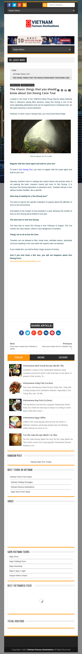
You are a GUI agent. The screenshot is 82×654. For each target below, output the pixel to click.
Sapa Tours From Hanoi (20, 492)
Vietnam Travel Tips (21, 74)
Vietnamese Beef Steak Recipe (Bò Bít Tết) (43, 365)
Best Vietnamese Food (20, 585)
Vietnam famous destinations (22, 487)
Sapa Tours (14, 557)
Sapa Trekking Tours (17, 561)
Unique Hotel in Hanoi (18, 576)
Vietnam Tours (15, 85)
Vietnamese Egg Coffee (34, 417)
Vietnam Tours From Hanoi (21, 477)
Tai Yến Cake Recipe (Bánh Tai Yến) (40, 435)
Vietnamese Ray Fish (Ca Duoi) (37, 400)
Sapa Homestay (15, 566)
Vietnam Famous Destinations (40, 650)
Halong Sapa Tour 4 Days (41, 462)
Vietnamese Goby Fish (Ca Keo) (38, 383)
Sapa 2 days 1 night (17, 571)
